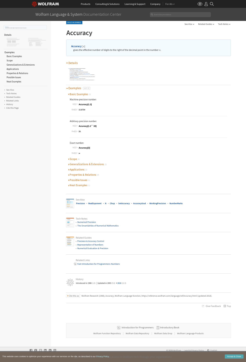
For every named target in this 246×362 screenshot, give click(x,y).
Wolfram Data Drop (163, 333)
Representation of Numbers (90, 244)
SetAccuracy (124, 203)
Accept (234, 359)
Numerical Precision (86, 222)
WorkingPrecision (157, 203)
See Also (188, 24)
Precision (80, 203)
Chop (112, 203)
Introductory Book (169, 327)
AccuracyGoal (139, 203)
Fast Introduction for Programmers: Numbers (98, 263)
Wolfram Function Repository (107, 333)
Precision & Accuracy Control (90, 241)
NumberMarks (176, 203)
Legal (186, 350)
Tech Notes (223, 24)
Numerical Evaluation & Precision (92, 248)
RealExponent (95, 203)
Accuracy (76, 46)
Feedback (213, 306)
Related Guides (205, 24)
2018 (121, 283)
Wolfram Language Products (190, 333)
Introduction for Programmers (137, 327)
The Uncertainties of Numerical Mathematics (98, 225)
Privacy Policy (197, 350)
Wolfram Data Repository (138, 333)
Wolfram (177, 350)
